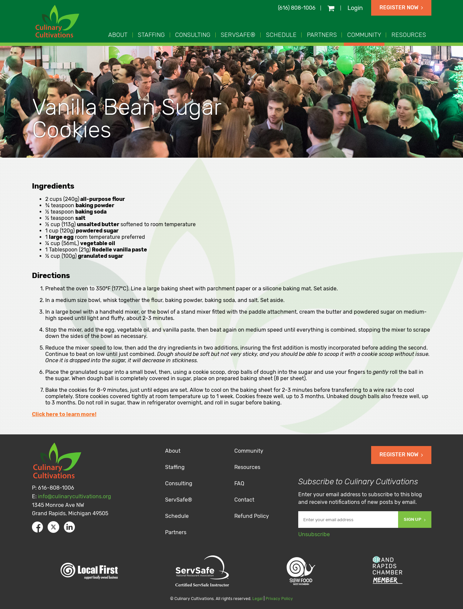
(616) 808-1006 (297, 8)
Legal (257, 598)
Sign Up (415, 519)
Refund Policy (251, 516)
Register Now (401, 7)
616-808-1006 (56, 488)
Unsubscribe (314, 534)
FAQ (239, 483)
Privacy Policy (279, 598)
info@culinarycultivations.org (74, 496)
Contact (244, 500)
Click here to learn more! (64, 414)
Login (355, 8)
